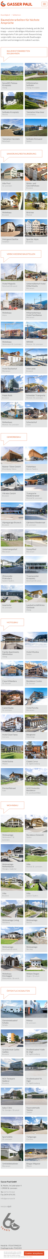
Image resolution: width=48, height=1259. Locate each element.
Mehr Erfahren (29, 1256)
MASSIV (6, 1206)
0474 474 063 (9, 1192)
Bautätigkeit (5, 15)
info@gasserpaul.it (8, 1198)
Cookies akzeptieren (34, 1253)
